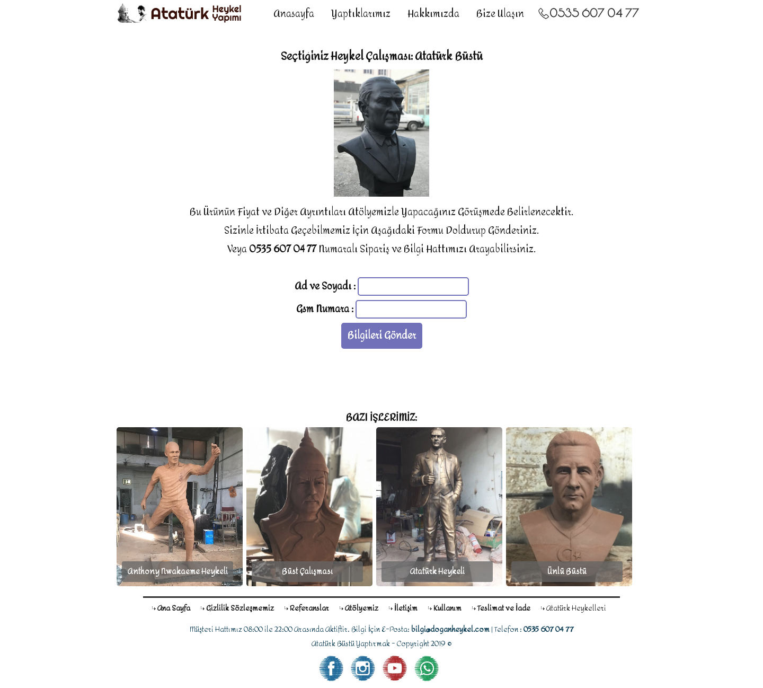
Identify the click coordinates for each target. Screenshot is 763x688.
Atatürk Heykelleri (576, 608)
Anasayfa (293, 14)
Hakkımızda (433, 14)
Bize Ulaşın (500, 14)
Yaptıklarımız (361, 14)
